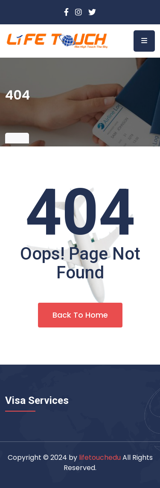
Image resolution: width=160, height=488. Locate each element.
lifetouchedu (100, 457)
